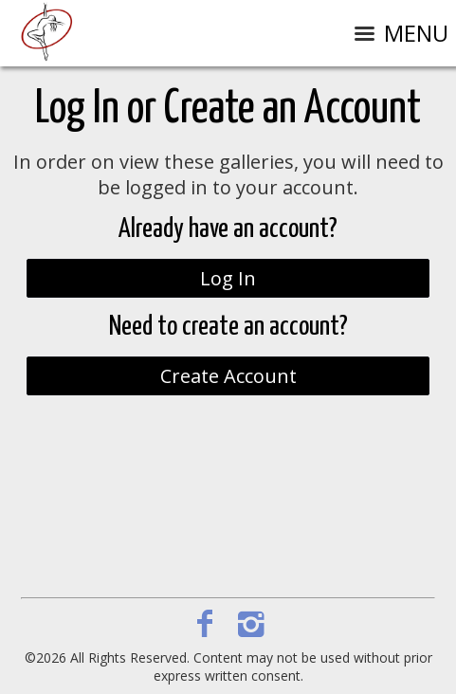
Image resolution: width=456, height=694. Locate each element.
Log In (228, 278)
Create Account (228, 376)
